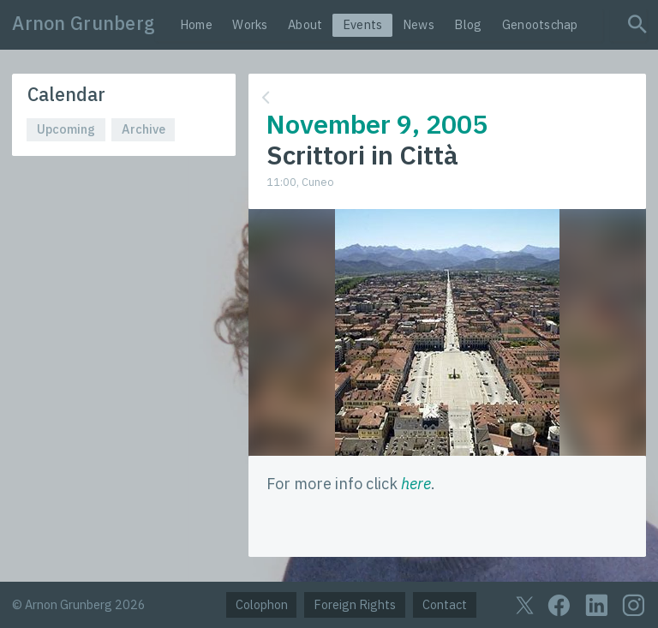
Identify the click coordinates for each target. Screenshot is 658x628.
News (418, 24)
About (305, 24)
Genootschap (540, 24)
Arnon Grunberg (83, 23)
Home (196, 24)
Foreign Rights (355, 604)
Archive (143, 129)
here (416, 483)
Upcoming (66, 129)
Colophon (262, 604)
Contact (444, 604)
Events (363, 24)
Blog (468, 24)
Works (249, 24)
